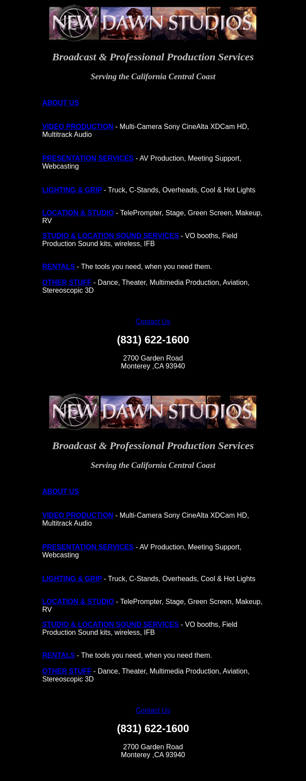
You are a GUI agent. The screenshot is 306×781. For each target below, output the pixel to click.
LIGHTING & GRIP (72, 190)
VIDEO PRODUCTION (77, 126)
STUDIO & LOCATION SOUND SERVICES (110, 235)
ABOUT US (60, 103)
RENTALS (58, 266)
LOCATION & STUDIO (78, 213)
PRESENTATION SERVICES (88, 158)
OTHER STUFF (66, 282)
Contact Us (152, 321)
